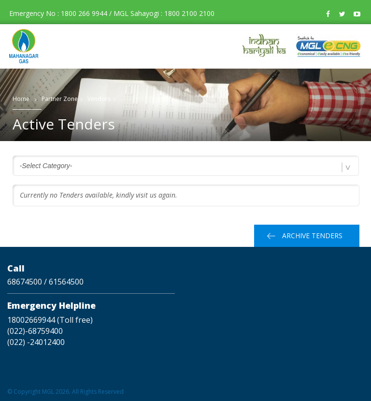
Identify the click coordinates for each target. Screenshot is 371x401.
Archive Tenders (312, 235)
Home (21, 99)
